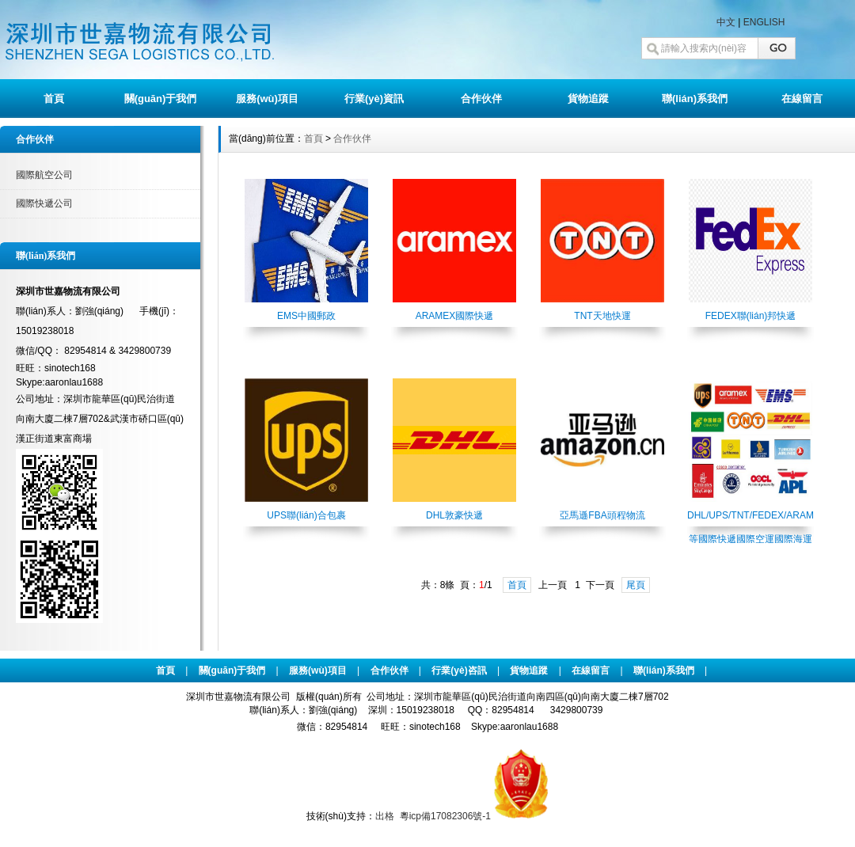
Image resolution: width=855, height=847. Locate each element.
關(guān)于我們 (160, 98)
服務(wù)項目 (267, 98)
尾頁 (635, 585)
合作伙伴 (481, 98)
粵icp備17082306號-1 (445, 816)
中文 (725, 22)
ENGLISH (764, 22)
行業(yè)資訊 (374, 98)
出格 (384, 816)
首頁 (54, 98)
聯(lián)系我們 (695, 98)
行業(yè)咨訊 (458, 670)
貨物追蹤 (588, 98)
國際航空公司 (44, 174)
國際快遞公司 (44, 203)
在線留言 (802, 98)
